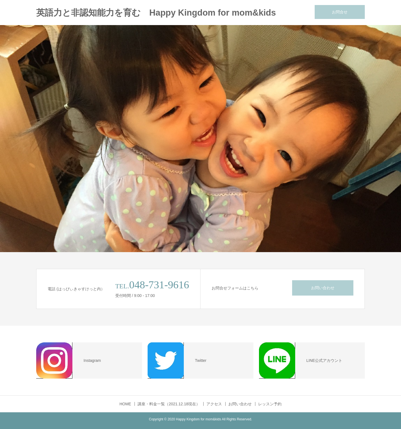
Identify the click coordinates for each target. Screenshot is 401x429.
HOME (125, 404)
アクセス (214, 404)
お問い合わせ (322, 288)
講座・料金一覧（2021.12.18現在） (169, 404)
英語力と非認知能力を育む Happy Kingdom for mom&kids (156, 13)
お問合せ (340, 12)
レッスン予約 (270, 404)
